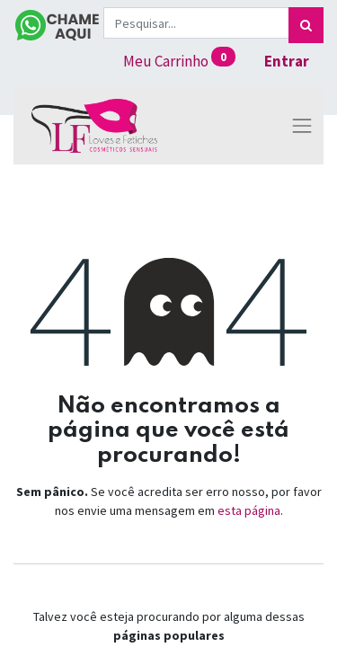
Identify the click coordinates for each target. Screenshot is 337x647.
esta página (248, 510)
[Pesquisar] (306, 25)
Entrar (286, 61)
